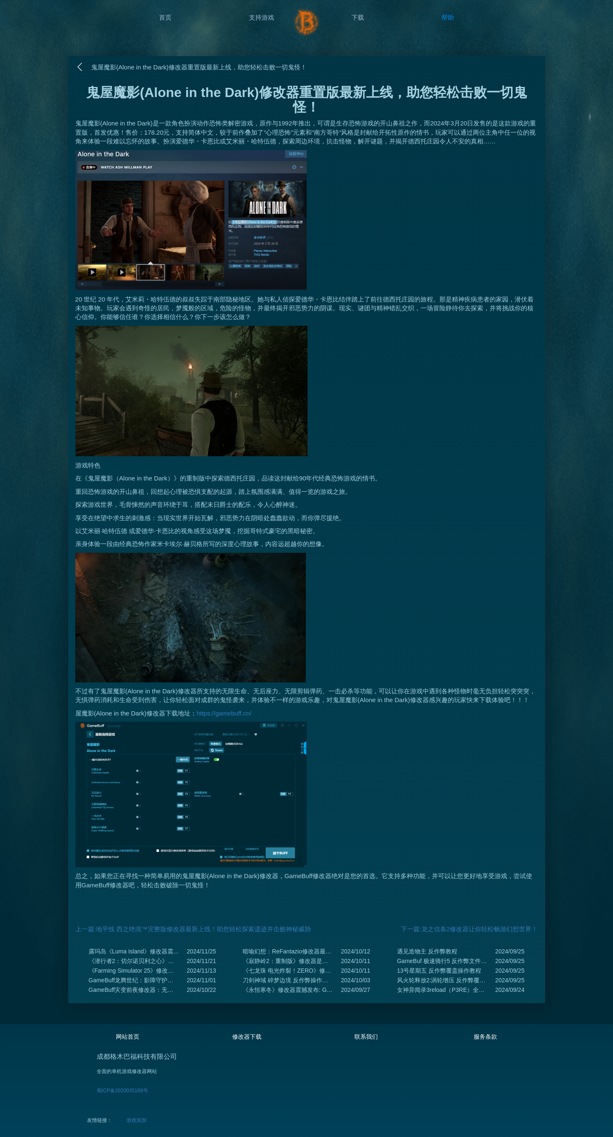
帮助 (447, 17)
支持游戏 (261, 17)
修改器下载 (247, 1036)
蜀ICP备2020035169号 (122, 1091)
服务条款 (485, 1036)
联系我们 (366, 1036)
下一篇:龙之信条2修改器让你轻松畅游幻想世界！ (469, 929)
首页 (165, 17)
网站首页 (127, 1036)
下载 (357, 17)
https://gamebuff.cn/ (224, 713)
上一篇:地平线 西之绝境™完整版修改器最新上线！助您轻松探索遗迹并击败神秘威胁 (193, 929)
